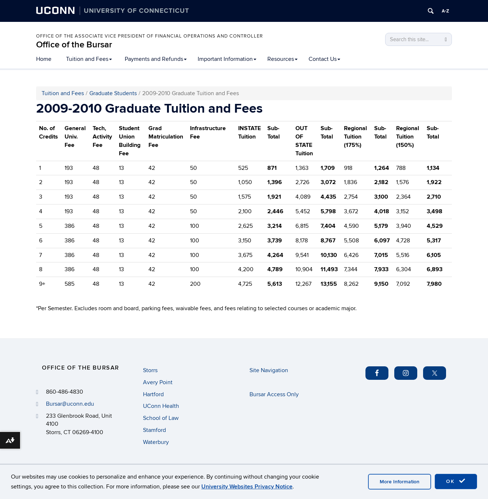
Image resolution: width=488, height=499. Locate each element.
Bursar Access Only (274, 394)
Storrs (150, 370)
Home (43, 59)
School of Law (161, 418)
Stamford (154, 430)
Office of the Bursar (74, 44)
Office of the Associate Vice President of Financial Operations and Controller (149, 36)
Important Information (227, 59)
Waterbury (156, 442)
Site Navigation (268, 370)
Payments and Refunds (156, 59)
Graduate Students (113, 93)
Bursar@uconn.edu (70, 404)
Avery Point (158, 382)
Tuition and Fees (89, 59)
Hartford (153, 394)
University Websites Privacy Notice (247, 486)
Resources (282, 59)
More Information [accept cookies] (399, 482)
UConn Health (161, 406)
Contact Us (324, 59)
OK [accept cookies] (456, 481)
